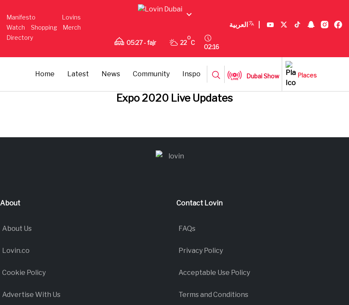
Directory (73, 32)
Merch (46, 32)
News (167, 80)
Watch (77, 22)
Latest (135, 80)
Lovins (51, 22)
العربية (132, 58)
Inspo (248, 80)
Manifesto (21, 22)
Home (101, 80)
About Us (17, 300)
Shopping (19, 32)
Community (208, 80)
